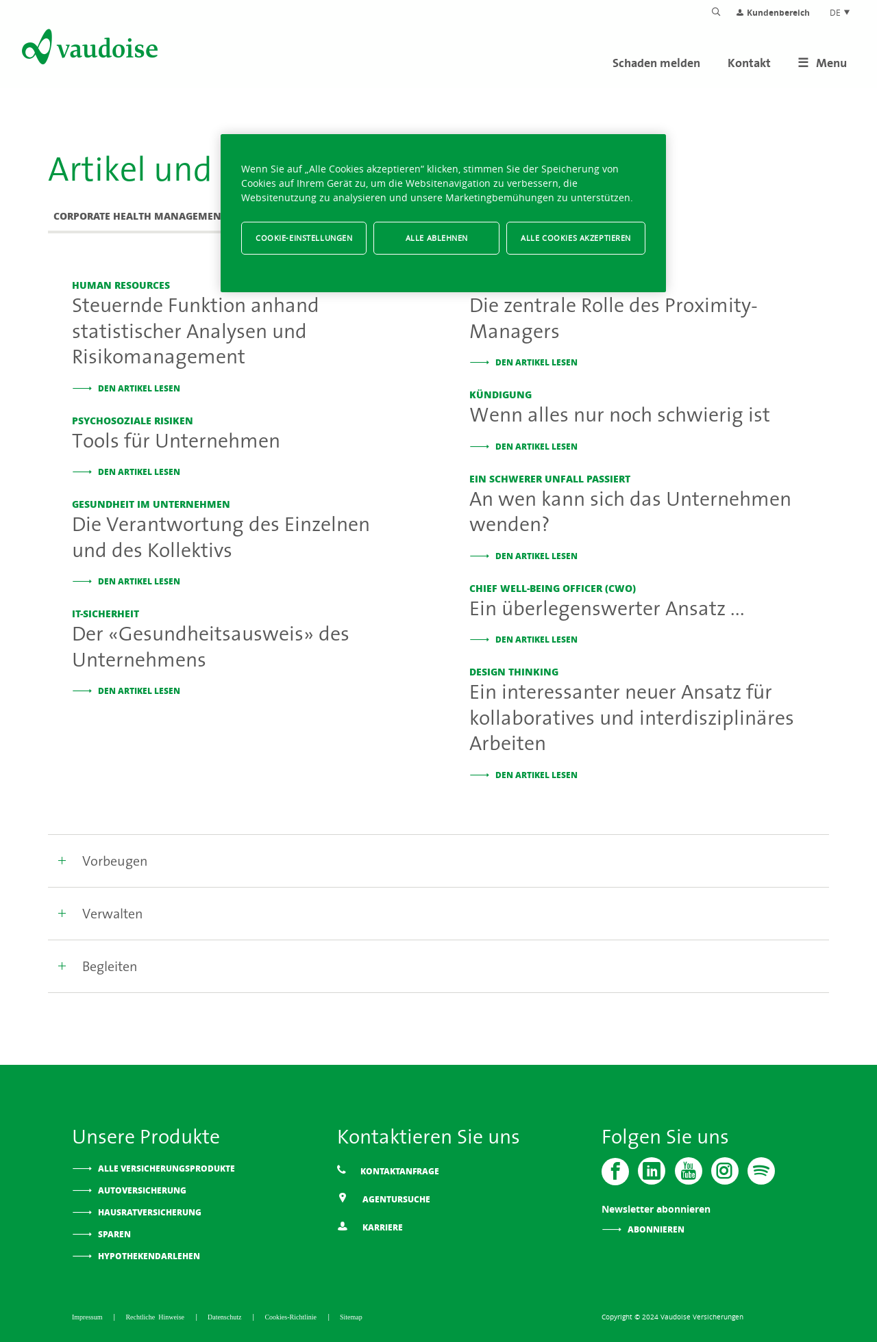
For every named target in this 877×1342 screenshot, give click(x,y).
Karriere (370, 1226)
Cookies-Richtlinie (292, 1316)
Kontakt (749, 63)
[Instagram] (724, 1171)
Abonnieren (656, 1229)
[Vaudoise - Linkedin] (651, 1171)
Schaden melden (656, 63)
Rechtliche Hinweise (156, 1316)
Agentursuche (383, 1198)
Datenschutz (226, 1316)
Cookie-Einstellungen (304, 238)
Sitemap (351, 1316)
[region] (443, 213)
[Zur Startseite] (88, 49)
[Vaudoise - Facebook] (615, 1171)
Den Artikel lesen (139, 387)
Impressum (89, 1316)
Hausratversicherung (149, 1211)
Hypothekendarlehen (149, 1255)
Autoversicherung (142, 1190)
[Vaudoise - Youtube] (688, 1171)
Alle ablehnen (437, 238)
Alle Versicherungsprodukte (166, 1168)
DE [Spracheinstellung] (840, 12)
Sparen (114, 1233)
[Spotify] (760, 1171)
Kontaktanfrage (388, 1170)
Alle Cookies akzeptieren (576, 238)
